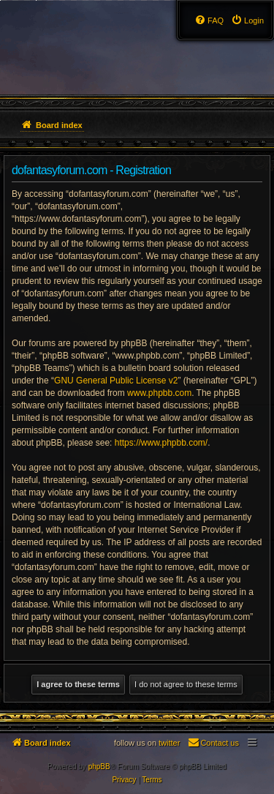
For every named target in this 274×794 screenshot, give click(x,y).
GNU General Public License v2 (116, 380)
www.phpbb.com (159, 393)
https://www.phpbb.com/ (161, 443)
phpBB (99, 767)
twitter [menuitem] (169, 742)
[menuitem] (247, 20)
